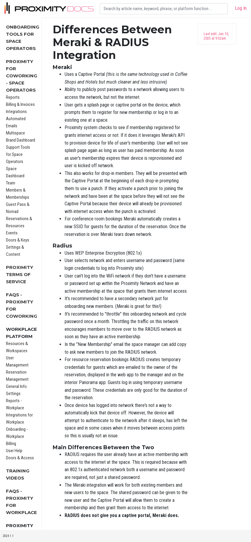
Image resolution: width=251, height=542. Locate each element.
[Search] (164, 8)
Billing (11, 443)
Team (10, 183)
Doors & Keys (17, 240)
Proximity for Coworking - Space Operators (21, 76)
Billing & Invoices (20, 104)
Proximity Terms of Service (19, 274)
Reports (13, 97)
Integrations (16, 111)
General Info (16, 386)
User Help (14, 450)
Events (12, 233)
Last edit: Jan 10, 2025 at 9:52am (216, 36)
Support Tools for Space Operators (18, 154)
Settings (13, 393)
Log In (241, 8)
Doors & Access (20, 457)
